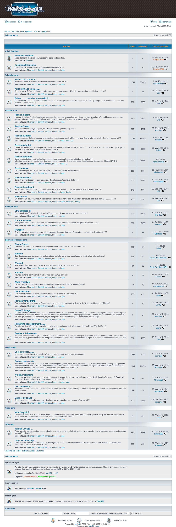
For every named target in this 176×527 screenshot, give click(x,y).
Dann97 (38, 488)
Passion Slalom (22, 115)
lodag (158, 248)
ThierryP (158, 130)
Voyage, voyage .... (24, 429)
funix (158, 417)
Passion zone (11, 110)
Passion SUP (21, 196)
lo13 (158, 191)
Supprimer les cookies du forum (16, 451)
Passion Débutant (23, 157)
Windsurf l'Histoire (24, 375)
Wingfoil (19, 263)
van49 (158, 305)
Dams (158, 328)
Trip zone (9, 424)
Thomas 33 (32, 70)
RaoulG (158, 140)
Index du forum (11, 35)
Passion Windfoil (23, 136)
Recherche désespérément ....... (30, 324)
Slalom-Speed (21, 244)
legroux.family (158, 162)
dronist (68, 192)
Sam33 (41, 70)
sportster (158, 356)
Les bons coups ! (23, 386)
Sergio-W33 (158, 60)
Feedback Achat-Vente (26, 333)
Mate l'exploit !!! (22, 412)
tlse (158, 200)
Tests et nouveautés (24, 361)
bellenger (158, 316)
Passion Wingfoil (23, 145)
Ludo (54, 70)
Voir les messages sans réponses (18, 31)
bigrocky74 (158, 391)
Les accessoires (23, 291)
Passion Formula (23, 177)
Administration (12, 51)
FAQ (154, 22)
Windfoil (19, 254)
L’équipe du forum (37, 451)
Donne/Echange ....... (25, 310)
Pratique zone (11, 206)
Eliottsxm (158, 234)
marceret (158, 402)
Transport (19, 230)
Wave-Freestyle (22, 282)
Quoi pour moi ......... (24, 352)
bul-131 (49, 473)
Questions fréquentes (25, 65)
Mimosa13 (158, 380)
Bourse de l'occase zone (16, 240)
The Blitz (158, 215)
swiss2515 (158, 434)
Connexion (10, 22)
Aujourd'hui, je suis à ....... (27, 89)
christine (61, 70)
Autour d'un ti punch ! (25, 79)
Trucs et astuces (23, 220)
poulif (55, 473)
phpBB (77, 524)
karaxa (158, 277)
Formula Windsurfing (25, 301)
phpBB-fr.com (94, 526)
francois (29, 61)
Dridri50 (100, 501)
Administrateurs (30, 477)
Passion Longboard (24, 187)
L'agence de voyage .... (26, 440)
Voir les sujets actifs (42, 31)
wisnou (30, 488)
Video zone (10, 408)
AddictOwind (158, 83)
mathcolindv (158, 182)
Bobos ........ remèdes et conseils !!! (32, 98)
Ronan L (158, 224)
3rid (158, 120)
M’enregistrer (24, 22)
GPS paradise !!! (23, 211)
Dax (158, 93)
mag (67, 382)
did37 (158, 103)
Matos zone (10, 347)
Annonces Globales (24, 55)
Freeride (19, 272)
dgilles (158, 150)
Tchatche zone (11, 75)
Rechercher (165, 22)
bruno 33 (69, 141)
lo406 (158, 295)
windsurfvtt (158, 172)
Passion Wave (21, 168)
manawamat (158, 286)
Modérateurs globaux (46, 477)
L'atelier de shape (23, 398)
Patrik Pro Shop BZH (158, 258)
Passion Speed (22, 126)
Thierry (77, 202)
